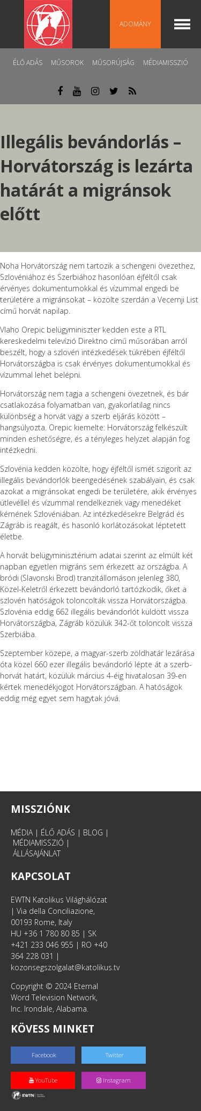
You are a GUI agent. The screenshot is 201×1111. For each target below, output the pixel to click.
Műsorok (67, 62)
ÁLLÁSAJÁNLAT (37, 853)
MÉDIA (22, 832)
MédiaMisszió (165, 62)
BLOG (93, 832)
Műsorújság (113, 62)
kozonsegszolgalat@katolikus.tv (65, 967)
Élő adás (27, 62)
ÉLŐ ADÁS (58, 832)
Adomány (135, 23)
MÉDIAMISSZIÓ (38, 843)
